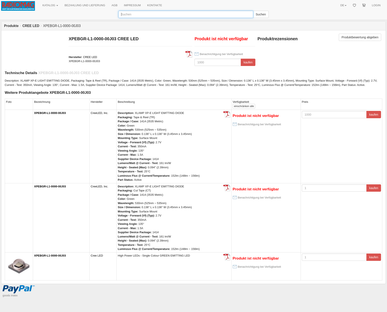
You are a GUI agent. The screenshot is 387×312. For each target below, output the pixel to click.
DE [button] (343, 5)
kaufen (248, 62)
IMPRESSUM (132, 5)
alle (244, 106)
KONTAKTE (154, 5)
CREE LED (90, 57)
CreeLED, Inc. (99, 113)
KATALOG (50, 5)
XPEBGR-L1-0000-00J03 (50, 113)
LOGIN (376, 5)
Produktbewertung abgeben (360, 37)
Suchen (261, 14)
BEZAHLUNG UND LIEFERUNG (85, 5)
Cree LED (97, 255)
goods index (10, 295)
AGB (114, 5)
